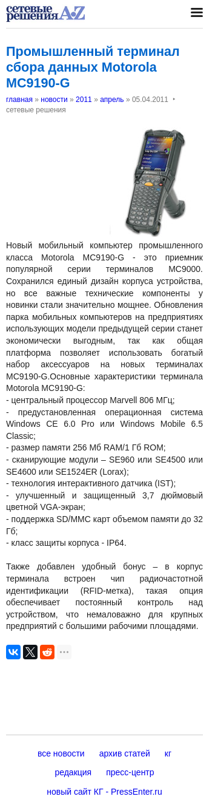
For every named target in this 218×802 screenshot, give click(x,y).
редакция (72, 772)
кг (168, 753)
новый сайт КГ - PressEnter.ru (104, 792)
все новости (61, 753)
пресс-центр (130, 772)
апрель (112, 99)
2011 (84, 99)
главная (19, 99)
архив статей (124, 753)
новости (54, 99)
